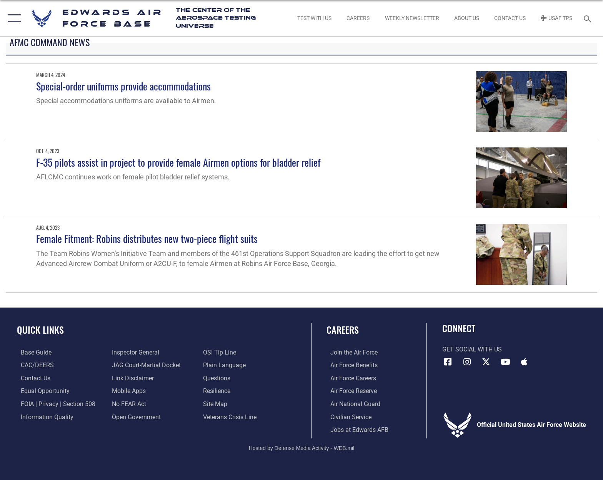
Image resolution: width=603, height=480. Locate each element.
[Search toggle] (588, 18)
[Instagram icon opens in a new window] (467, 362)
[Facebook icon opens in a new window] (448, 362)
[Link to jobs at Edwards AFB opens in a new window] (355, 429)
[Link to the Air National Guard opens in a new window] (351, 403)
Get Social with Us (472, 349)
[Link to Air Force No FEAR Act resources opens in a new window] (128, 403)
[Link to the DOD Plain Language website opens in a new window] (225, 365)
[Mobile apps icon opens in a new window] (524, 362)
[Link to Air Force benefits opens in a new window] (350, 365)
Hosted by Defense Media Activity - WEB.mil (302, 447)
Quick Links (40, 329)
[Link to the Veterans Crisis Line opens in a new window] (231, 416)
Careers (342, 329)
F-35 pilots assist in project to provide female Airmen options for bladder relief (178, 162)
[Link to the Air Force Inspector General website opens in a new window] (134, 352)
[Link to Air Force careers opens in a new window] (349, 377)
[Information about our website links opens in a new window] (132, 377)
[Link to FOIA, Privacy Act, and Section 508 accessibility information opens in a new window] (54, 403)
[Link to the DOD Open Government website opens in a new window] (135, 416)
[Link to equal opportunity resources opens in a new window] (41, 391)
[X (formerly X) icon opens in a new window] (486, 362)
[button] (12, 18)
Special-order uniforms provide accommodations (123, 86)
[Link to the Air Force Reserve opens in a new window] (349, 391)
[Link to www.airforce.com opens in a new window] (350, 352)
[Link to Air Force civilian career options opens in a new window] (347, 416)
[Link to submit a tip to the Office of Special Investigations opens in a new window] (220, 352)
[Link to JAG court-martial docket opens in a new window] (145, 365)
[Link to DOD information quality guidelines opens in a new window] (43, 416)
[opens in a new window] (32, 352)
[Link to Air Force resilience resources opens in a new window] (218, 391)
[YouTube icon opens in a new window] (505, 362)
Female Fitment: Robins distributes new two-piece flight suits (147, 238)
